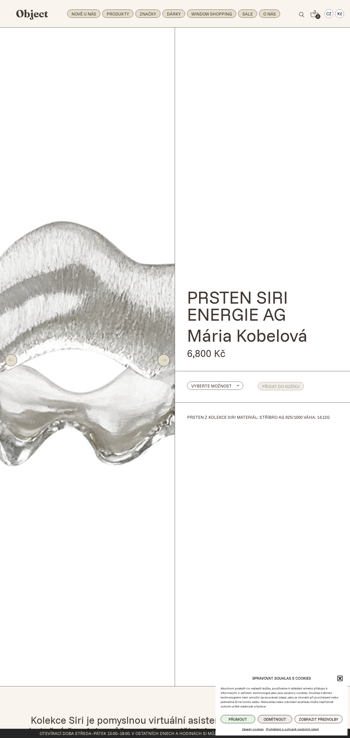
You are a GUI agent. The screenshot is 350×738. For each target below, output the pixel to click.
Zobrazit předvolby (318, 719)
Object (32, 13)
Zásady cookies (253, 729)
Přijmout (238, 719)
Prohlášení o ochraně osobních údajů (292, 729)
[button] (339, 678)
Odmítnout (275, 719)
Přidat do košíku (281, 386)
